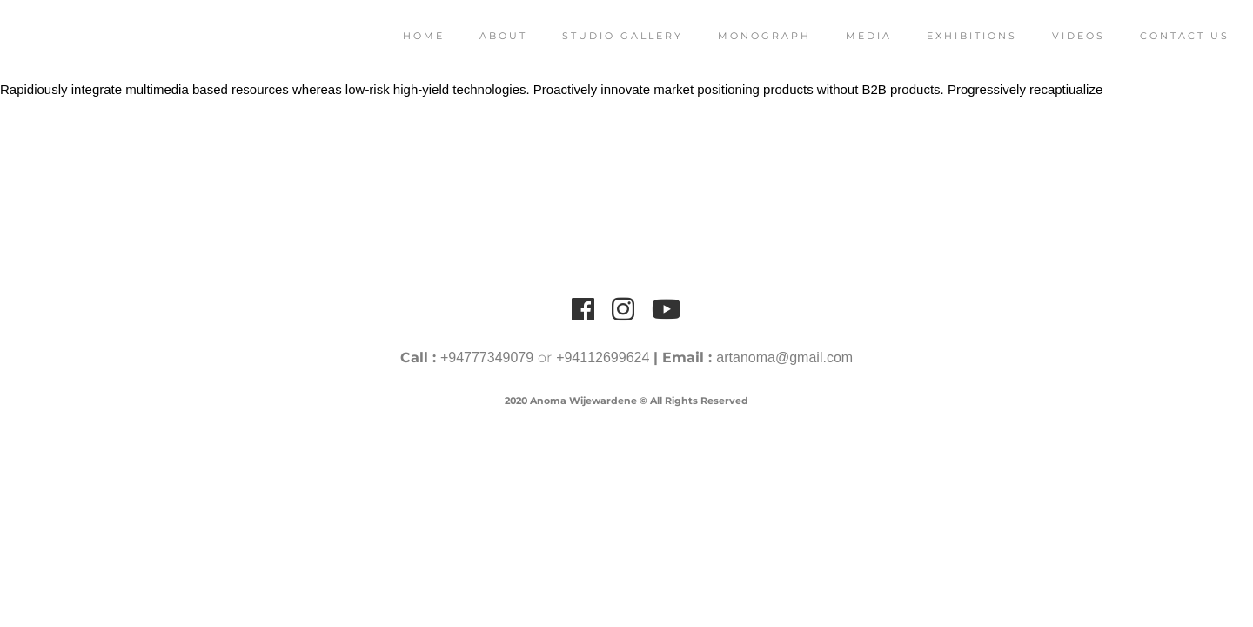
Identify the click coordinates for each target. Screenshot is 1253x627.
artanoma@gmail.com (784, 357)
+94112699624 (602, 357)
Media (849, 36)
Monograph (744, 36)
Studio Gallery (602, 36)
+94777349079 (486, 357)
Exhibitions (952, 36)
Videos (1058, 36)
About (483, 36)
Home (404, 36)
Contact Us (1164, 36)
